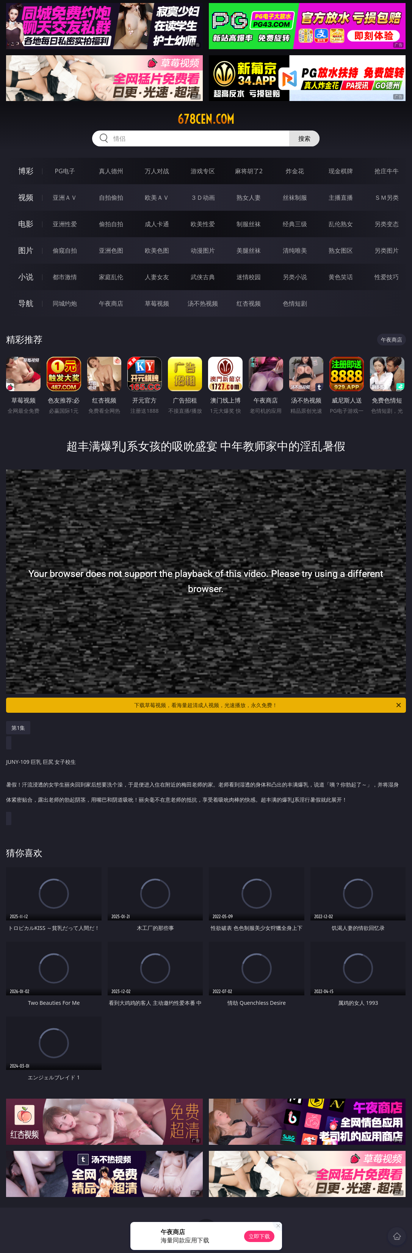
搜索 (304, 138)
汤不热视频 (203, 303)
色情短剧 (295, 303)
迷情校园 (249, 277)
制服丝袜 (249, 224)
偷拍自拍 (111, 224)
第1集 (18, 727)
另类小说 (295, 277)
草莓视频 (157, 303)
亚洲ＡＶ (65, 197)
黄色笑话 (341, 277)
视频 (25, 197)
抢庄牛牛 (386, 171)
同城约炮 (65, 303)
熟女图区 (341, 250)
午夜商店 (111, 303)
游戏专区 (203, 171)
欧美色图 (157, 250)
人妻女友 (157, 277)
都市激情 (65, 277)
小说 (25, 277)
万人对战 (157, 171)
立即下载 (259, 1236)
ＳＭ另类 (386, 197)
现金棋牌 (341, 171)
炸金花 (295, 171)
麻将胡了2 (249, 171)
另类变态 (386, 224)
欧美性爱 (203, 224)
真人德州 (111, 171)
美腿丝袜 (249, 250)
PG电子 (65, 171)
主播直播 (341, 197)
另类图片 (386, 250)
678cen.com (205, 119)
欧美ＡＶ (157, 197)
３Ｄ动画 (203, 197)
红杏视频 (249, 303)
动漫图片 (203, 250)
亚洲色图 (111, 250)
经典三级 (295, 224)
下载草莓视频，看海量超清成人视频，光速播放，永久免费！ (268, 705)
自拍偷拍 (111, 197)
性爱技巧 (386, 277)
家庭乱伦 (111, 277)
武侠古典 (203, 277)
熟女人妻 (249, 197)
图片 (25, 250)
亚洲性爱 (65, 224)
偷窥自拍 (65, 250)
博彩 (25, 171)
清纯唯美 (295, 250)
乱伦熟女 (341, 224)
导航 (25, 303)
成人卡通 (157, 224)
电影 (25, 224)
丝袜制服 (295, 197)
